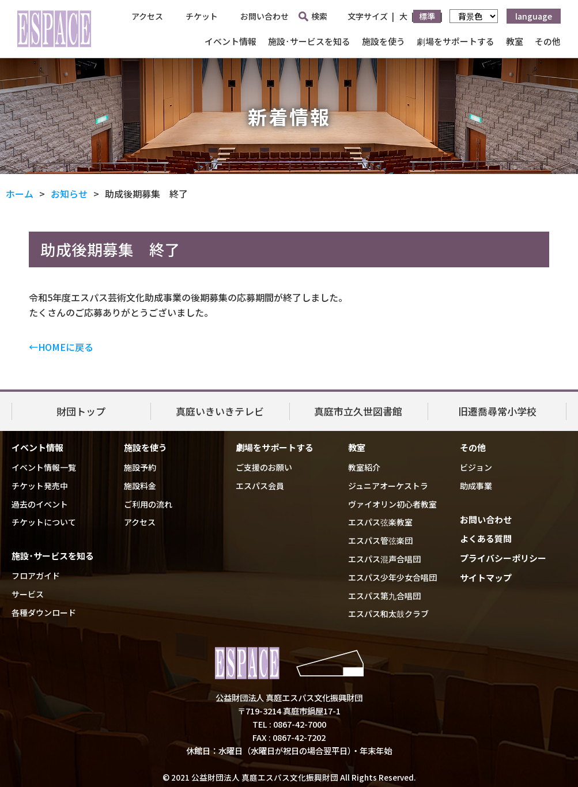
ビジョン (476, 467)
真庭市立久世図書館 (358, 410)
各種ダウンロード (44, 612)
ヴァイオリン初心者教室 (392, 504)
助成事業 (476, 485)
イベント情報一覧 (44, 467)
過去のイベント (40, 504)
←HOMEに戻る (61, 347)
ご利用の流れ (148, 504)
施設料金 (140, 485)
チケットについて (44, 522)
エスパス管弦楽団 (380, 540)
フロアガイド (36, 575)
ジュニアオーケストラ (388, 485)
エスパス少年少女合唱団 (392, 577)
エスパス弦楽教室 (380, 522)
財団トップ (80, 410)
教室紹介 (364, 467)
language (533, 16)
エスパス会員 (260, 485)
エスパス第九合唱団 (384, 595)
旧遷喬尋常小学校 (497, 410)
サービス (28, 594)
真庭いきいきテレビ (220, 410)
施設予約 (140, 467)
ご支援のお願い (264, 467)
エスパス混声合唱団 (384, 559)
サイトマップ (486, 578)
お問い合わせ (264, 16)
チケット (202, 16)
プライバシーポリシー (503, 558)
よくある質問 (486, 538)
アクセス (147, 16)
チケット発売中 (40, 485)
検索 (313, 16)
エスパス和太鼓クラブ (388, 613)
